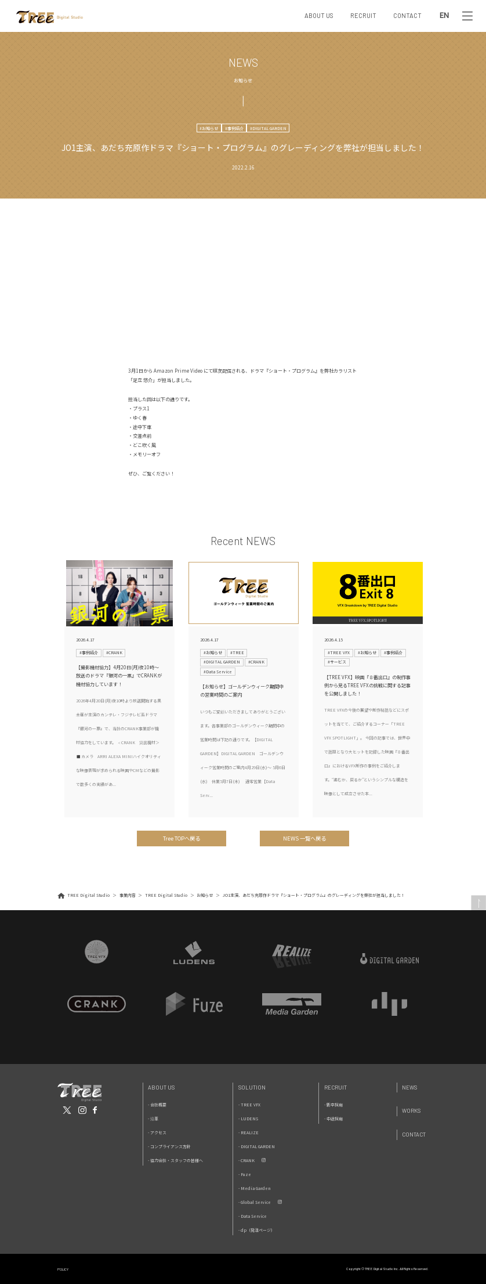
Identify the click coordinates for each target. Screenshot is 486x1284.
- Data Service (252, 1216)
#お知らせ (209, 128)
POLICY (62, 1269)
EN (444, 16)
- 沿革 (153, 1118)
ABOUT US (318, 15)
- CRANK (246, 1160)
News (409, 1087)
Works (411, 1111)
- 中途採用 (333, 1118)
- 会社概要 (157, 1105)
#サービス (337, 662)
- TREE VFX (249, 1105)
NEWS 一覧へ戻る (304, 838)
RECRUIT (363, 15)
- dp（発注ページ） (256, 1230)
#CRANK (114, 652)
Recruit (335, 1087)
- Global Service (254, 1202)
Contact (414, 1134)
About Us (161, 1087)
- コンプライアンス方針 (169, 1146)
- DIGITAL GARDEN (256, 1146)
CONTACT (407, 15)
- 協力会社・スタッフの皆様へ (175, 1160)
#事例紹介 (234, 128)
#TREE (237, 652)
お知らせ (205, 895)
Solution (252, 1087)
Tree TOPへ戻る (181, 838)
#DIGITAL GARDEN (268, 128)
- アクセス (157, 1132)
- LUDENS (248, 1118)
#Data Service (218, 672)
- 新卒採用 (333, 1105)
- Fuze (244, 1174)
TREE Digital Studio (88, 895)
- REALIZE (248, 1132)
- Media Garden (254, 1188)
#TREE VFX (339, 652)
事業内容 (127, 895)
